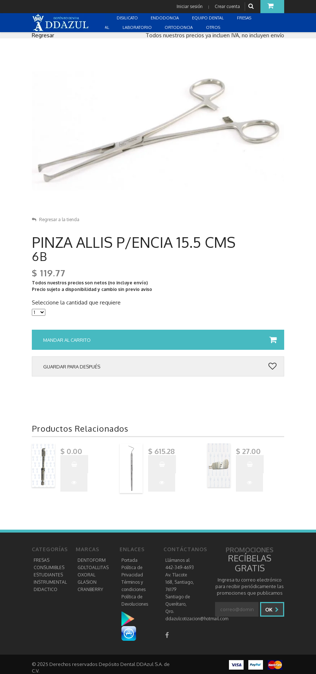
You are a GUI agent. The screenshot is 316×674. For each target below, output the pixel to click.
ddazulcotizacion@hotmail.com (196, 618)
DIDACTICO (45, 589)
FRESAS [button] (244, 17)
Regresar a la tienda (55, 219)
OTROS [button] (213, 27)
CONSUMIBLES (49, 567)
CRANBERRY (90, 589)
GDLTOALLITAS (93, 567)
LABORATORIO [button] (138, 27)
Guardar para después (159, 367)
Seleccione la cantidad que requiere (76, 302)
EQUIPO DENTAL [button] (208, 17)
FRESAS (41, 560)
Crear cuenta (227, 6)
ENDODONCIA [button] (165, 17)
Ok (272, 609)
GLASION (87, 582)
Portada (129, 560)
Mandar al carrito (159, 340)
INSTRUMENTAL (50, 582)
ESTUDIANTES (48, 575)
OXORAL (86, 575)
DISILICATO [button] (128, 17)
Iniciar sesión (190, 6)
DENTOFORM (92, 560)
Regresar (43, 35)
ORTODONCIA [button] (179, 27)
